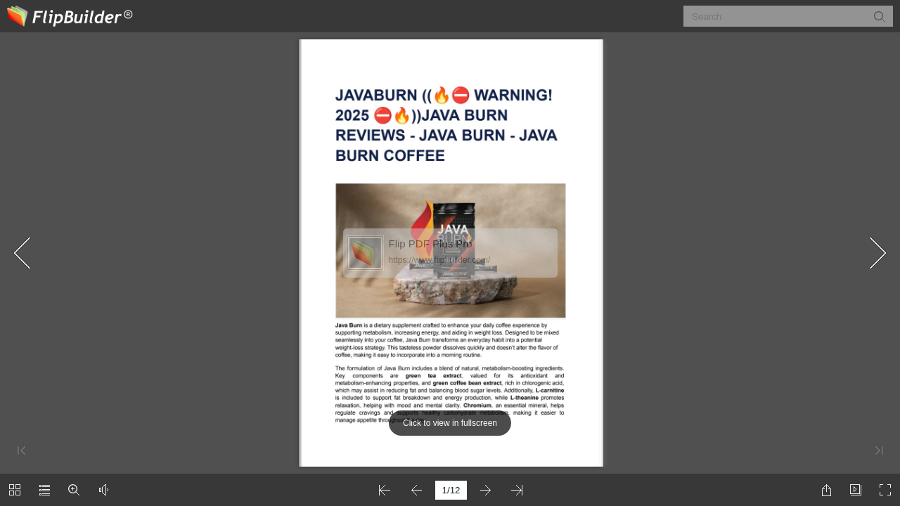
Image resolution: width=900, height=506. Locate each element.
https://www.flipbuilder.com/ (440, 260)
